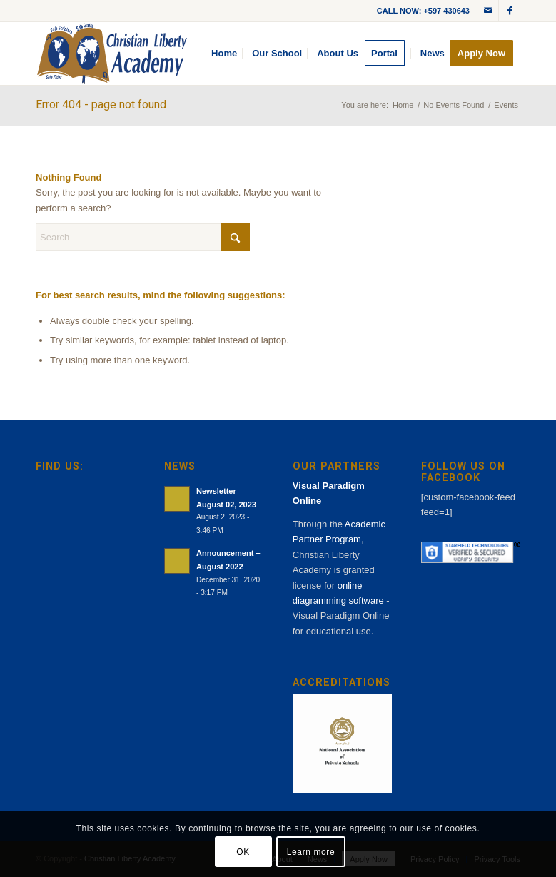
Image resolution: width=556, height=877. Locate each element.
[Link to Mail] (487, 10)
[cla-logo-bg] (112, 53)
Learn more (311, 852)
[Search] (143, 237)
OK (243, 852)
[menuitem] (224, 53)
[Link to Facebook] (509, 10)
